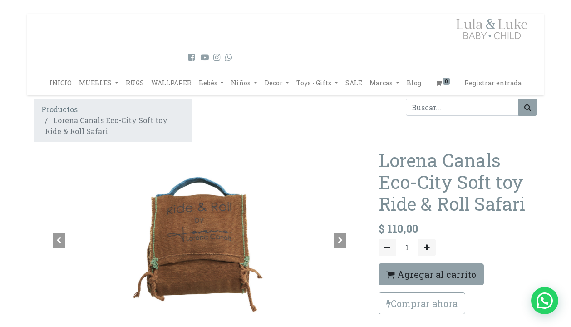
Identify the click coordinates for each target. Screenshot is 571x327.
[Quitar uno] (387, 247)
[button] (59, 240)
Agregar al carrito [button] (431, 274)
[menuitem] (60, 82)
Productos (59, 109)
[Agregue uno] (427, 247)
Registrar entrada (493, 83)
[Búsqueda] (527, 107)
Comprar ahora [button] (422, 303)
